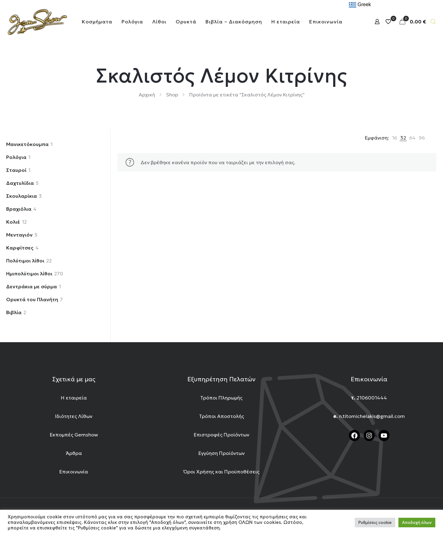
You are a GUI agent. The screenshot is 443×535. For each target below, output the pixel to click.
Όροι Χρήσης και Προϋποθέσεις (221, 471)
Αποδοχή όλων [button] (417, 522)
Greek (360, 5)
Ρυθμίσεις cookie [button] (375, 522)
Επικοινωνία (73, 471)
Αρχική (147, 94)
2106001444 (372, 398)
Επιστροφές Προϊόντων (221, 435)
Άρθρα (74, 453)
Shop (172, 94)
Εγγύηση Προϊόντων (221, 453)
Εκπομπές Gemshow (74, 435)
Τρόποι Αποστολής (221, 416)
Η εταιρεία (74, 398)
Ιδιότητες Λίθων (73, 416)
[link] (394, 137)
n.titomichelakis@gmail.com (372, 416)
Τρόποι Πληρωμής (221, 398)
